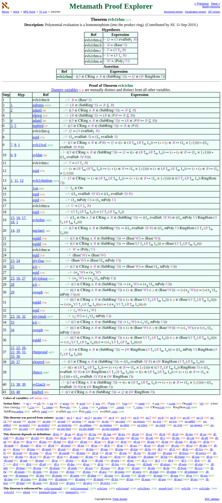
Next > (215, 3)
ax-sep (47, 421)
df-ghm (91, 475)
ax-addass (85, 425)
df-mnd (153, 471)
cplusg (103, 407)
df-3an (107, 434)
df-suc (104, 449)
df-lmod (98, 479)
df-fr (107, 445)
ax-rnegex (196, 425)
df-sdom (148, 456)
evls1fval (40, 145)
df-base (20, 468)
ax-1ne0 (160, 425)
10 (12, 392)
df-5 (183, 460)
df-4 (170, 460)
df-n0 (42, 464)
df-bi (56, 434)
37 (18, 362)
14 (12, 230)
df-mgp (157, 475)
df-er (60, 456)
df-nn (130, 460)
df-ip (121, 468)
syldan (38, 155)
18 (12, 222)
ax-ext (17, 421)
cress (85, 407)
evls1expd (122, 488)
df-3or (92, 434)
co (18, 407)
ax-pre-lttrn (64, 429)
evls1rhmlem (42, 181)
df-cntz (108, 475)
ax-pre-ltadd (86, 429)
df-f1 (172, 449)
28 (12, 284)
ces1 (115, 411)
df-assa (146, 479)
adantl (37, 110)
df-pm (89, 456)
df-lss (114, 479)
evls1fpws (144, 488)
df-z (56, 464)
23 (12, 261)
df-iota (119, 449)
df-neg (115, 460)
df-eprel (65, 445)
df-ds (166, 468)
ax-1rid (177, 425)
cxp (157, 403)
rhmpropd (40, 352)
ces (69, 411)
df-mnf (39, 460)
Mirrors (5, 12)
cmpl (44, 411)
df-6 (197, 460)
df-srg (203, 475)
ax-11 (200, 417)
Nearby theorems (211, 6)
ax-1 (69, 417)
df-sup (196, 456)
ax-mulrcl (44, 425)
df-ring (8, 479)
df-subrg (80, 479)
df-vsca (105, 468)
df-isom (17, 453)
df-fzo (115, 464)
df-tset (136, 468)
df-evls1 (105, 483)
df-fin (163, 456)
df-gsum (20, 471)
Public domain (120, 499)
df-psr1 (70, 483)
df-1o (33, 456)
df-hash (147, 464)
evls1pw (102, 488)
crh (188, 407)
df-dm (203, 445)
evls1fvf (9, 492)
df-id (51, 445)
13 (12, 384)
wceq (65, 403)
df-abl (141, 475)
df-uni (151, 441)
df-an (68, 434)
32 (23, 316)
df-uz (86, 464)
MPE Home (29, 12)
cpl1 (88, 411)
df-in (16, 441)
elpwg (37, 115)
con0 (189, 403)
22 (18, 348)
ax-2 (78, 417)
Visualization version (195, 12)
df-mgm (119, 471)
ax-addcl (190, 421)
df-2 (144, 460)
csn (125, 403)
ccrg (161, 407)
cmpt (141, 403)
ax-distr (124, 425)
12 (22, 181)
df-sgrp (136, 471)
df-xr (55, 460)
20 (12, 362)
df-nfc (49, 438)
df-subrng (61, 479)
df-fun (134, 449)
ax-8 (160, 417)
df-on (75, 449)
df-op (137, 441)
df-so (94, 445)
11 (16, 181)
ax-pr (91, 421)
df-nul (57, 441)
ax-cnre (23, 429)
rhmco (37, 372)
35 (12, 356)
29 (12, 292)
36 (18, 356)
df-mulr (72, 468)
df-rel (160, 445)
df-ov (48, 453)
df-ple (151, 468)
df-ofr (108, 453)
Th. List (43, 12)
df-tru (121, 434)
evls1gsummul (79, 488)
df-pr (111, 441)
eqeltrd (38, 392)
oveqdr (38, 292)
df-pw (83, 441)
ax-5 (123, 417)
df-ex (149, 434)
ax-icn (173, 421)
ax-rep (32, 421)
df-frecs (183, 453)
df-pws (54, 471)
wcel (82, 403)
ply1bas (38, 261)
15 (12, 218)
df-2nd (152, 453)
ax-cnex (120, 421)
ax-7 (148, 417)
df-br (206, 441)
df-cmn (125, 475)
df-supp (167, 453)
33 (12, 322)
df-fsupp (180, 456)
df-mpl (20, 483)
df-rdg (19, 456)
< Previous (201, 3)
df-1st (137, 453)
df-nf (162, 434)
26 (23, 348)
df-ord (62, 449)
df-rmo (120, 438)
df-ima (31, 449)
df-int (164, 441)
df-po (80, 445)
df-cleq (19, 438)
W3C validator (212, 499)
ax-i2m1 (142, 425)
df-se (120, 445)
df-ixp (103, 456)
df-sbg (40, 475)
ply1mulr (40, 316)
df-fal (135, 434)
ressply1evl (166, 488)
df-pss (43, 441)
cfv (202, 403)
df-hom (182, 468)
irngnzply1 (72, 492)
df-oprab (64, 453)
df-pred (46, 449)
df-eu (203, 434)
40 (18, 392)
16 (18, 218)
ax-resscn (139, 421)
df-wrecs (201, 453)
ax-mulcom (64, 425)
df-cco (198, 468)
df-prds (37, 471)
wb (39, 403)
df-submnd (190, 471)
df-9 (28, 464)
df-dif (204, 438)
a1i (35, 267)
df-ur (189, 475)
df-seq (131, 464)
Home (16, 12)
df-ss (29, 441)
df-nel (77, 438)
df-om (123, 453)
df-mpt (24, 445)
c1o (32, 407)
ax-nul (61, 421)
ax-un (105, 421)
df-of (95, 453)
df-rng (174, 475)
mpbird (38, 126)
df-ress (37, 468)
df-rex (105, 438)
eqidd (37, 238)
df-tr (38, 445)
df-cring (25, 479)
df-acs (102, 471)
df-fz (100, 464)
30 (18, 352)
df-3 (157, 460)
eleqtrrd (38, 362)
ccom (172, 403)
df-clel (35, 438)
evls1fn (186, 488)
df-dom (131, 456)
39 (23, 384)
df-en (117, 456)
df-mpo (80, 453)
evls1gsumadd (53, 488)
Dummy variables (64, 90)
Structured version (173, 12)
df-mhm (171, 471)
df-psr (194, 479)
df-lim (90, 449)
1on (35, 188)
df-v (162, 438)
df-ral (91, 438)
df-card (8, 460)
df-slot (199, 464)
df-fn (148, 449)
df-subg (74, 475)
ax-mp (59, 417)
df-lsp (129, 479)
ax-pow (76, 421)
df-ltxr (69, 460)
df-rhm (43, 479)
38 (18, 384)
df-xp (147, 445)
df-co (189, 445)
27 (23, 278)
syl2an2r (39, 384)
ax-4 (111, 417)
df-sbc (176, 438)
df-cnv (175, 445)
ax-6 (136, 417)
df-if (70, 441)
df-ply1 (87, 483)
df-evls (54, 483)
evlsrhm (39, 220)
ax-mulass (106, 425)
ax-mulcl (24, 425)
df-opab (8, 445)
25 (12, 267)
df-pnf (24, 460)
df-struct (165, 464)
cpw (112, 403)
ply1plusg (40, 278)
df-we (133, 445)
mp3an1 (39, 230)
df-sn (98, 441)
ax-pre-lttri (42, 429)
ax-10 (186, 417)
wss (97, 403)
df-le (84, 460)
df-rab (149, 438)
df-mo (189, 434)
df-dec (71, 464)
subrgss (38, 105)
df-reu (135, 438)
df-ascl (178, 479)
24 (18, 261)
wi (27, 403)
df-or (80, 434)
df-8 (15, 464)
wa (51, 403)
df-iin (192, 441)
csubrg (19, 411)
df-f (160, 449)
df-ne (63, 438)
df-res (16, 449)
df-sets (182, 464)
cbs (68, 407)
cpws (139, 407)
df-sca (89, 468)
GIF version (214, 12)
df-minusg (21, 475)
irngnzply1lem (48, 492)
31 (23, 352)
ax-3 (87, 417)
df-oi (209, 456)
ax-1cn (157, 421)
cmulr (120, 407)
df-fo (185, 449)
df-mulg (57, 475)
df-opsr (37, 483)
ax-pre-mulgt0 (110, 429)
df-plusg (54, 468)
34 (12, 330)
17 (23, 218)
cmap (49, 407)
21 (12, 348)
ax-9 (173, 417)
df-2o (46, 456)
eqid (36, 137)
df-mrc (87, 471)
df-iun (179, 441)
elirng (26, 492)
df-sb (175, 434)
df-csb (190, 438)
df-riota (33, 453)
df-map (74, 456)
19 (18, 230)
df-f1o (199, 449)
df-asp (162, 479)
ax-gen (97, 417)
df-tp (124, 441)
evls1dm (204, 488)
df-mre (70, 471)
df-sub (99, 460)
